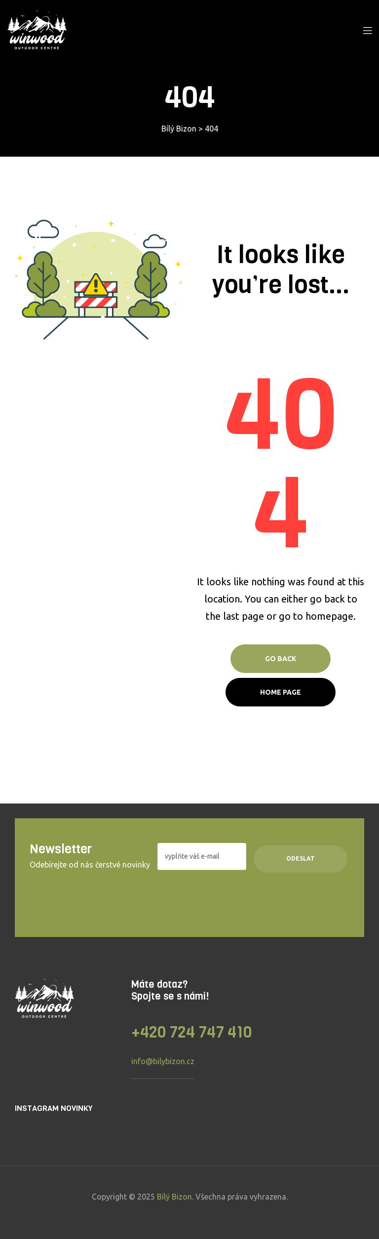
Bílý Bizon (174, 1196)
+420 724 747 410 (191, 1032)
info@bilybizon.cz (162, 1061)
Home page (280, 692)
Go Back (280, 659)
